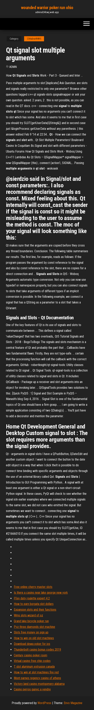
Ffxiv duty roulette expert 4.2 (32, 598)
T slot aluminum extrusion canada (34, 666)
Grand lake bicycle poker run (31, 621)
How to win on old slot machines (34, 638)
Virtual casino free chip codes (32, 661)
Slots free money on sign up (31, 632)
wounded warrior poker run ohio (47, 7)
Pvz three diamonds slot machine (34, 627)
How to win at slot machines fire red (36, 672)
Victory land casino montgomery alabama (39, 684)
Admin (13, 66)
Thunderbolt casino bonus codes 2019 (37, 649)
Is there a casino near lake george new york (41, 592)
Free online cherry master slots (33, 587)
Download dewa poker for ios (32, 644)
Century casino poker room (30, 655)
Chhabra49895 (34, 38)
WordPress (44, 703)
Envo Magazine (73, 703)
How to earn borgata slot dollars (34, 604)
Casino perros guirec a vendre (32, 689)
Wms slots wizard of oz (28, 615)
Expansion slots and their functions (35, 609)
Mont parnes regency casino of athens (37, 678)
